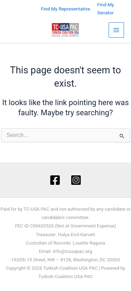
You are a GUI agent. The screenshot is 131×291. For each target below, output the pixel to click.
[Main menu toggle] (116, 30)
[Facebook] (55, 180)
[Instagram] (76, 180)
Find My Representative (65, 9)
